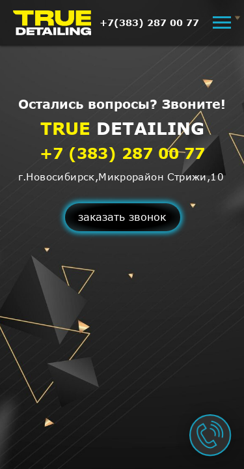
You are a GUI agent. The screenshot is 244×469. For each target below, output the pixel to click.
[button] (122, 217)
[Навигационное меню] (222, 22)
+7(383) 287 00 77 (149, 22)
